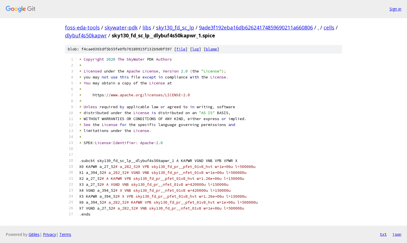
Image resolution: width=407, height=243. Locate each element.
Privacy (49, 234)
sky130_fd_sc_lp (175, 27)
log (195, 49)
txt (383, 234)
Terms (65, 234)
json (396, 234)
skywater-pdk (121, 27)
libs (146, 27)
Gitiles (34, 234)
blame (211, 49)
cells (329, 27)
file (180, 49)
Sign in (395, 9)
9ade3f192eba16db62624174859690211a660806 (256, 27)
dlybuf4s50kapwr (86, 35)
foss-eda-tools (82, 27)
